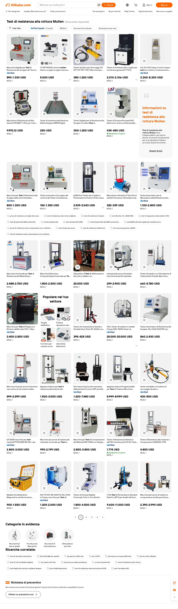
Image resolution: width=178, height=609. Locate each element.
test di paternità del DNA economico (103, 222)
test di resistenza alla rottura (128, 562)
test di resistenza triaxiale (92, 216)
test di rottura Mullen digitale (20, 562)
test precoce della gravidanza (74, 562)
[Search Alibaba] (67, 4)
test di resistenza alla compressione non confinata (28, 234)
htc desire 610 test (47, 562)
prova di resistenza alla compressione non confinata (29, 228)
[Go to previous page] (75, 517)
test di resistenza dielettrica (92, 228)
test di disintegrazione (57, 568)
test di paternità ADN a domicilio (21, 222)
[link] (174, 582)
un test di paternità (101, 562)
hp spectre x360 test (74, 556)
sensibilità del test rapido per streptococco (142, 222)
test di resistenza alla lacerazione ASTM (89, 568)
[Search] (108, 5)
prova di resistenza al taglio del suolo (23, 216)
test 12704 (94, 556)
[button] (98, 5)
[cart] (136, 5)
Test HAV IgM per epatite (48, 556)
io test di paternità (49, 222)
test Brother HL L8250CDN (121, 216)
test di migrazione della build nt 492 (154, 216)
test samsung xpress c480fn (122, 228)
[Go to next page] (102, 517)
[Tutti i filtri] (15, 28)
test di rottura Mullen (146, 556)
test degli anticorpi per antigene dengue (24, 568)
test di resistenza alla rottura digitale (60, 216)
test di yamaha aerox (65, 228)
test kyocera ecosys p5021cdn (118, 556)
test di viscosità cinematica (19, 556)
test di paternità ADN (73, 222)
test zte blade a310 (120, 568)
